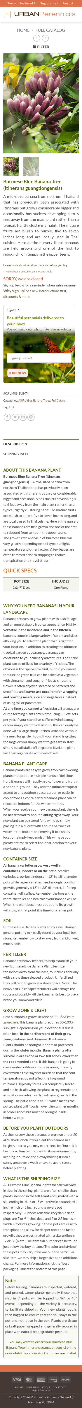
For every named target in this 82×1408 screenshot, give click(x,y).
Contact (59, 1387)
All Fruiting (25, 400)
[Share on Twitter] (15, 417)
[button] (7, 14)
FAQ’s (46, 1387)
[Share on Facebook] (7, 417)
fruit (11, 407)
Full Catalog (50, 30)
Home (23, 30)
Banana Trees (41, 400)
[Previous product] (45, 38)
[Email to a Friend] (23, 417)
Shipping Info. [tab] (15, 454)
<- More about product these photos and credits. (28, 271)
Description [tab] (15, 444)
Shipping (32, 1387)
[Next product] (36, 38)
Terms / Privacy (41, 1390)
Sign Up (13, 310)
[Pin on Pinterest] (31, 417)
